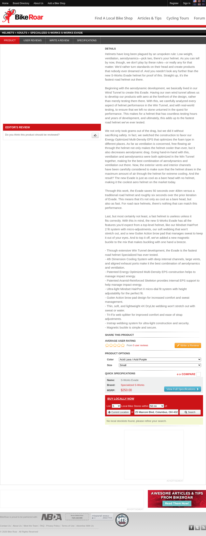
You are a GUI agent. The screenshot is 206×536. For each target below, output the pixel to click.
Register (174, 3)
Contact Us (5, 526)
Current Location (118, 412)
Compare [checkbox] (198, 374)
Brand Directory (21, 3)
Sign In (186, 3)
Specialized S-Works (132, 385)
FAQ (42, 526)
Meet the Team (31, 526)
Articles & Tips (149, 18)
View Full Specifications (182, 389)
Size (109, 365)
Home (5, 3)
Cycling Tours (177, 18)
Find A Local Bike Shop (114, 18)
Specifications (87, 40)
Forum (199, 18)
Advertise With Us (85, 526)
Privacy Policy (53, 526)
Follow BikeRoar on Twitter (197, 527)
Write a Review (59, 40)
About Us (38, 3)
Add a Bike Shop (56, 3)
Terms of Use (68, 526)
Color (110, 359)
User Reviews (32, 40)
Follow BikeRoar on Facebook (191, 527)
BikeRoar (22, 15)
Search (190, 412)
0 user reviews (140, 345)
